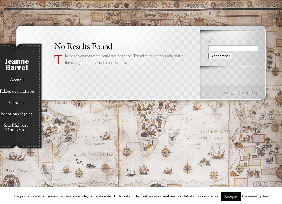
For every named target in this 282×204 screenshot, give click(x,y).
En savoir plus (255, 196)
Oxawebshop (247, 92)
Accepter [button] (230, 196)
